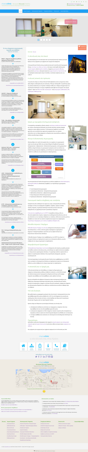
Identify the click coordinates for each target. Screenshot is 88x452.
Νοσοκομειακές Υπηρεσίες (37, 11)
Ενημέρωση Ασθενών (48, 11)
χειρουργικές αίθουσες (58, 69)
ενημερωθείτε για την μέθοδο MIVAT (17, 83)
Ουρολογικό (30, 91)
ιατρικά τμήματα (31, 69)
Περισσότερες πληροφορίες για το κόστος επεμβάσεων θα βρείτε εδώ (43, 220)
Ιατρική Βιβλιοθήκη (64, 11)
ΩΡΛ (68, 89)
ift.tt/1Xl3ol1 (65, 403)
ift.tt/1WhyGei (67, 401)
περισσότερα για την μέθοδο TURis (17, 139)
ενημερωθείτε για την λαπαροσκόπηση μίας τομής (14, 253)
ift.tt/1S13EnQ (48, 410)
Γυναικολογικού (47, 89)
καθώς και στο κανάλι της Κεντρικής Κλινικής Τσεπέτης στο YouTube (14, 411)
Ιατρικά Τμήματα (27, 11)
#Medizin (77, 401)
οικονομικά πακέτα (82, 47)
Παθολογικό (36, 91)
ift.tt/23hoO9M (52, 406)
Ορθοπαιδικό (64, 89)
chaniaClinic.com (7, 446)
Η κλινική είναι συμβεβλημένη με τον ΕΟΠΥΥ (38, 213)
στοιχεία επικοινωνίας (41, 324)
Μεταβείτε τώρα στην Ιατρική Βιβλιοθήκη (9, 404)
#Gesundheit (72, 401)
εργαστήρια (36, 71)
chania (6, 3)
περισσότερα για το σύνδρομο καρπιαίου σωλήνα (14, 222)
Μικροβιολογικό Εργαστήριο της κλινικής (38, 248)
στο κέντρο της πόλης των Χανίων (39, 67)
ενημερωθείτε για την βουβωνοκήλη (17, 112)
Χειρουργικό (57, 89)
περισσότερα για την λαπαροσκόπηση (16, 255)
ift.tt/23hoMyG (54, 413)
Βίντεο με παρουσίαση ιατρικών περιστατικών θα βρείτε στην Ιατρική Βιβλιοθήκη (16, 409)
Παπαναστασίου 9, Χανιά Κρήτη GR (74, 3)
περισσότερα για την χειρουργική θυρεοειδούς (15, 85)
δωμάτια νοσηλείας (43, 69)
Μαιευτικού (40, 89)
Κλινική (20, 11)
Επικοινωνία (56, 11)
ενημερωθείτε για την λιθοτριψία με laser (16, 165)
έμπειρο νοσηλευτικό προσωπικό (58, 125)
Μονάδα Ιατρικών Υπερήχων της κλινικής (38, 227)
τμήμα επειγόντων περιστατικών (57, 71)
